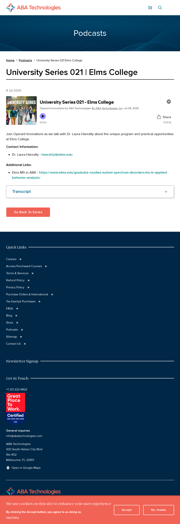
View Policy (12, 517)
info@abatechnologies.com (24, 436)
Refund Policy (15, 280)
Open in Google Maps (26, 468)
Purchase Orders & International (27, 294)
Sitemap (11, 337)
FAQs (9, 308)
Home (10, 60)
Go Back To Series (28, 212)
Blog (9, 315)
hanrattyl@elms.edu (57, 154)
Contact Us (13, 344)
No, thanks (158, 510)
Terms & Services (17, 273)
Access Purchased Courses (24, 266)
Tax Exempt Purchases (20, 301)
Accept (127, 510)
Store (9, 322)
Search (160, 7)
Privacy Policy (15, 287)
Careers (11, 259)
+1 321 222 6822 (16, 389)
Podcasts (25, 60)
